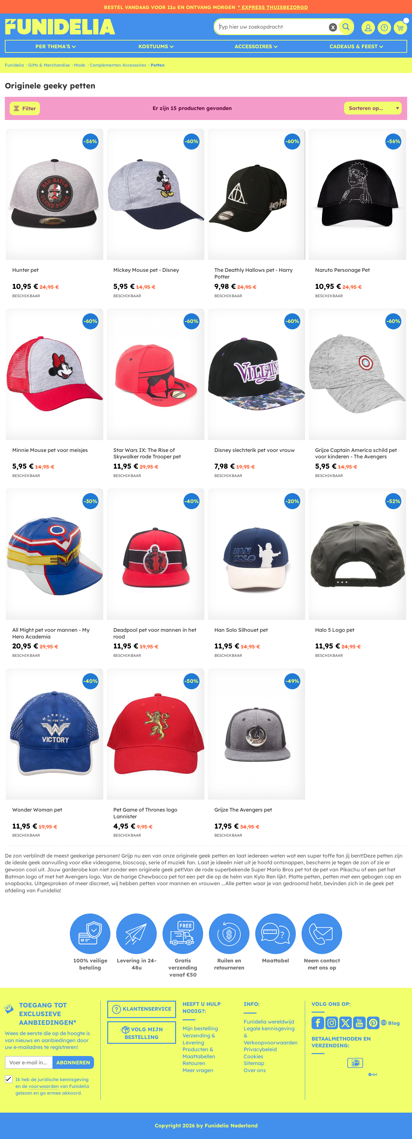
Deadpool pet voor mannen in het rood (154, 633)
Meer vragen (198, 1070)
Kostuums (153, 46)
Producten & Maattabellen (199, 1053)
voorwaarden (44, 1086)
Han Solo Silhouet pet (241, 630)
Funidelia (14, 65)
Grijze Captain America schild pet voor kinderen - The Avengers (356, 453)
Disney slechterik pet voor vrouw (254, 450)
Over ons (255, 1070)
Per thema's (52, 46)
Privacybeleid (260, 1049)
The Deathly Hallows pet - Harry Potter (253, 273)
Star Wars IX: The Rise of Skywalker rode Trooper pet (147, 453)
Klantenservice (141, 1009)
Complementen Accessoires (118, 65)
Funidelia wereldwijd (269, 1021)
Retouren (194, 1063)
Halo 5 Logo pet (334, 630)
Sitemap (254, 1063)
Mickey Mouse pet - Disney (146, 270)
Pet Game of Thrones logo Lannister (145, 813)
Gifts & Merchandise (49, 65)
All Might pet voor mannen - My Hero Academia (50, 633)
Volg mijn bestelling (141, 1032)
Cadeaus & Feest (354, 46)
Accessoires (253, 46)
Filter (29, 108)
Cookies (253, 1056)
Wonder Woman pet (37, 809)
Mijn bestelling (200, 1028)
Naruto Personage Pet (342, 270)
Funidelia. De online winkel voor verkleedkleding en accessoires (60, 26)
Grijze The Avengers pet (243, 809)
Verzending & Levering (199, 1039)
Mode (79, 65)
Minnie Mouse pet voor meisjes (50, 450)
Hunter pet (25, 270)
